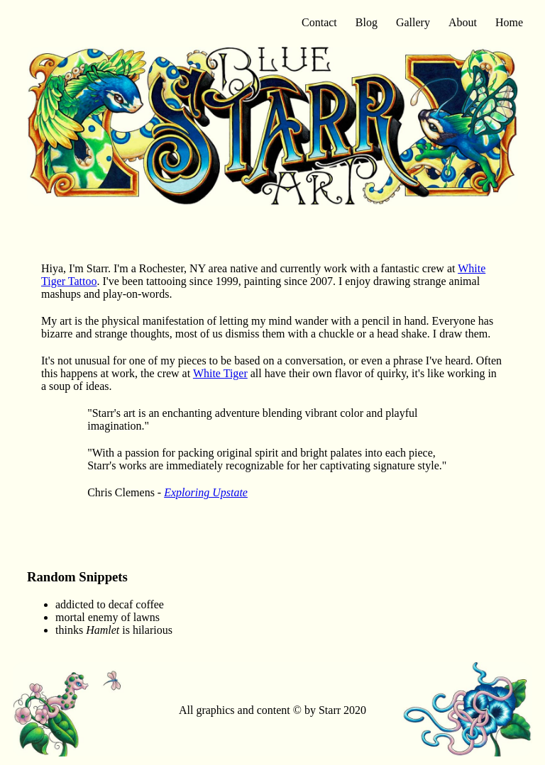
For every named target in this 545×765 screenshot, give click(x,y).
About (462, 22)
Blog (367, 22)
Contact (319, 22)
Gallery (413, 22)
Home (509, 22)
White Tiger (220, 373)
